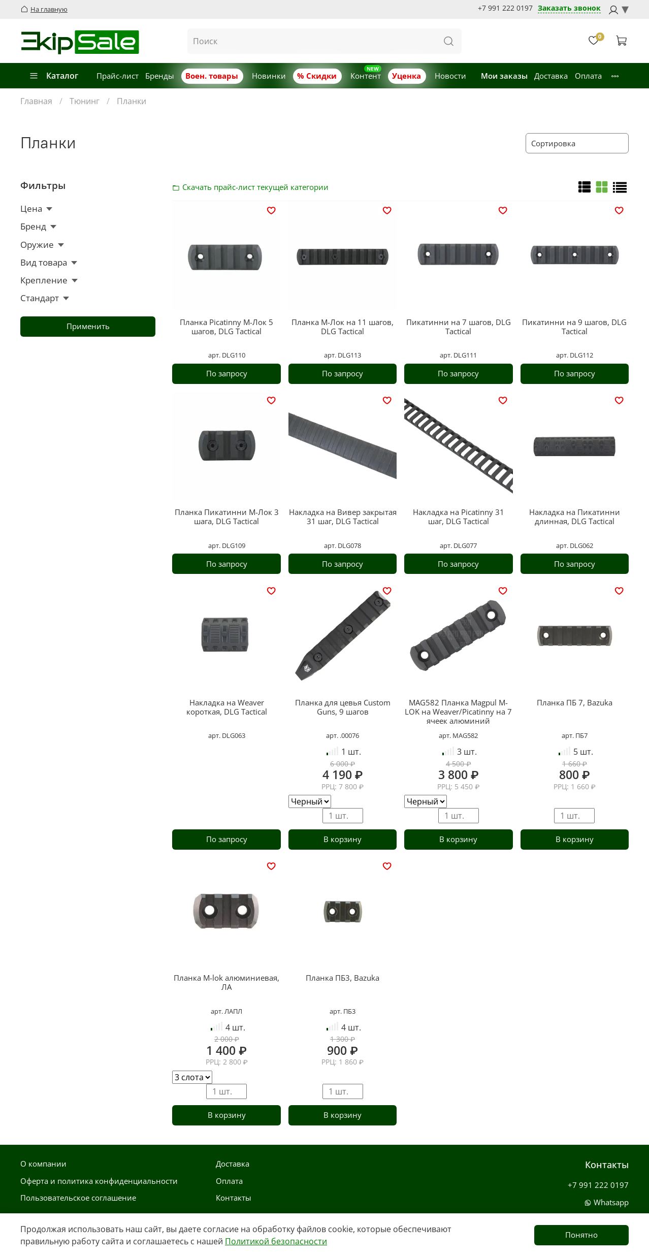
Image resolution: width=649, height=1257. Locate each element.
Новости (450, 76)
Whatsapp (606, 1202)
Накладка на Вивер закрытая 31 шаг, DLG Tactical (343, 516)
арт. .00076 (342, 735)
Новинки (269, 76)
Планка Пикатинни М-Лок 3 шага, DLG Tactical (227, 516)
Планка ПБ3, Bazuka (342, 978)
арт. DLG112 (574, 355)
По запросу (226, 373)
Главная (36, 101)
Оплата (588, 76)
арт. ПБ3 (342, 1011)
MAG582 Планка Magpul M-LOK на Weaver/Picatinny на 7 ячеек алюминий (458, 711)
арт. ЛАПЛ (226, 1011)
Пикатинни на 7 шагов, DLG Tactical (458, 326)
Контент (365, 76)
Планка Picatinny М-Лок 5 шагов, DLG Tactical (226, 326)
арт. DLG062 (574, 545)
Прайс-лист (117, 76)
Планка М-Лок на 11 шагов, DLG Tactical (342, 326)
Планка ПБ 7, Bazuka (574, 702)
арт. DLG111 (458, 355)
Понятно (581, 1235)
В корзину (342, 839)
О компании (43, 1163)
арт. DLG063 (226, 735)
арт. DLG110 (226, 355)
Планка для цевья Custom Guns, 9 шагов (343, 707)
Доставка (551, 76)
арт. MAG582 (458, 735)
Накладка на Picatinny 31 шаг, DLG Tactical (458, 516)
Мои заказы (504, 76)
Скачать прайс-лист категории (178, 186)
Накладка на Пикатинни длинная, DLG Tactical (574, 516)
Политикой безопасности (276, 1241)
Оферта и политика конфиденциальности (99, 1181)
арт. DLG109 (226, 545)
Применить (88, 326)
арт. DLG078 (342, 545)
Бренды (159, 76)
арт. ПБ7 (575, 735)
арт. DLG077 (458, 545)
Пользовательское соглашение (78, 1197)
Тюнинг (85, 101)
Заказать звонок (569, 8)
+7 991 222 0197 (505, 8)
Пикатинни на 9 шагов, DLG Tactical (574, 326)
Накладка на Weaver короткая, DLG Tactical (226, 707)
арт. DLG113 (342, 355)
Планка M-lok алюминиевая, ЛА (226, 982)
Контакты (233, 1197)
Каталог (53, 75)
